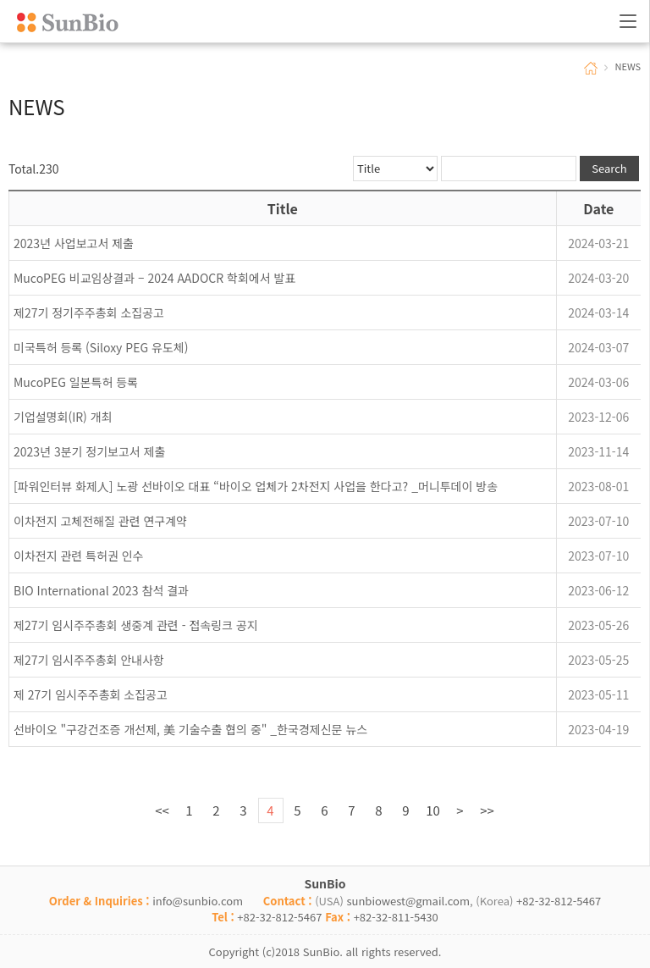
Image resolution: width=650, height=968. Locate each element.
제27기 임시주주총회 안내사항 (89, 659)
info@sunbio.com (197, 901)
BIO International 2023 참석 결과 (101, 590)
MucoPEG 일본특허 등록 (76, 381)
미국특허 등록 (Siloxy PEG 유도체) (101, 347)
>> (487, 810)
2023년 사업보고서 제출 (74, 243)
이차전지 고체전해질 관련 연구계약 (100, 520)
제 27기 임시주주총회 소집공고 (91, 694)
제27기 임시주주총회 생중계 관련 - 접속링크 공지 (136, 625)
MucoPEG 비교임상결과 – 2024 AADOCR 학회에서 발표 (154, 277)
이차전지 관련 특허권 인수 (78, 555)
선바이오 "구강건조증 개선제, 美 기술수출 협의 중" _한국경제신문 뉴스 (190, 729)
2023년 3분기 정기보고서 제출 (89, 451)
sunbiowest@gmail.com (408, 901)
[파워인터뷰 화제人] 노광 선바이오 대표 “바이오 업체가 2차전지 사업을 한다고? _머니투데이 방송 (256, 486)
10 (433, 810)
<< (162, 810)
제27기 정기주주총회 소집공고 (89, 312)
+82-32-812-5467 (558, 901)
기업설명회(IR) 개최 (63, 416)
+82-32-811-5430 (396, 917)
